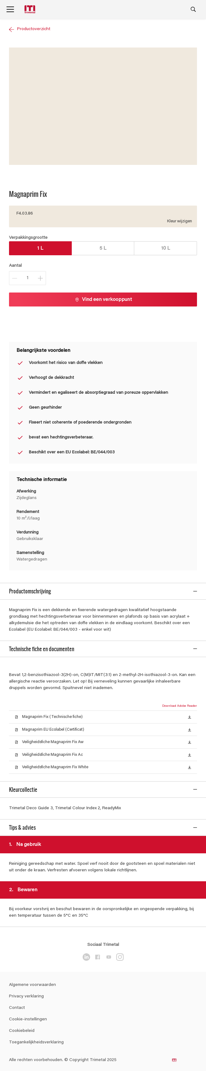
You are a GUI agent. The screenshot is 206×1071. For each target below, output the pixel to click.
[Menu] (10, 9)
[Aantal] (27, 278)
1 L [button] (40, 248)
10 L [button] (165, 248)
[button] (189, 712)
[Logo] (30, 9)
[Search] (193, 9)
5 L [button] (102, 248)
